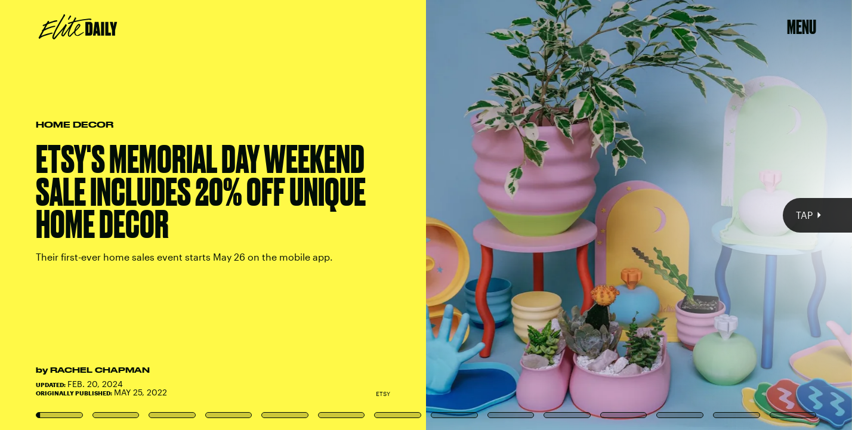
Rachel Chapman (100, 370)
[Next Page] (566, 215)
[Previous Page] (140, 215)
